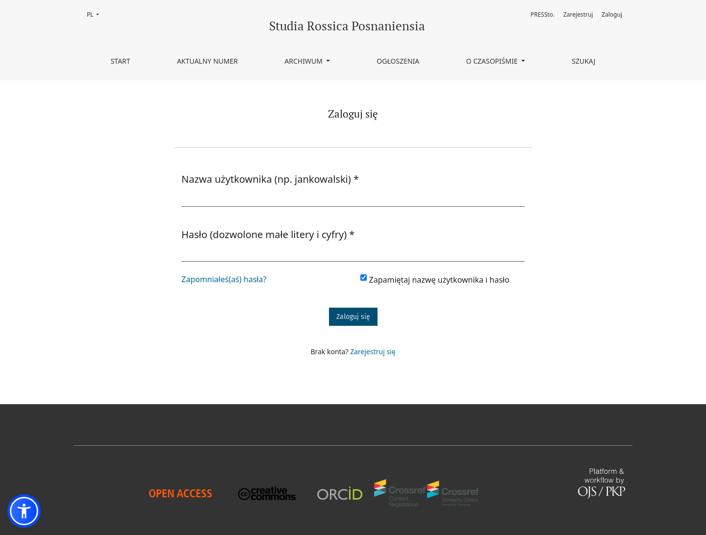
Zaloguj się (353, 317)
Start (120, 61)
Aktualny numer (207, 61)
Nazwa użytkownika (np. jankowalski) (270, 179)
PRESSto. (542, 14)
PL (95, 14)
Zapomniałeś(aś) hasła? (223, 279)
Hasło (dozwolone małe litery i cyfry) (267, 234)
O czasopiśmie (493, 61)
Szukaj (583, 61)
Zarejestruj (578, 14)
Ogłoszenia (398, 61)
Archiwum (304, 61)
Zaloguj (612, 14)
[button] (24, 511)
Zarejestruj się (372, 351)
